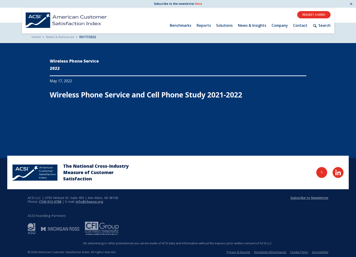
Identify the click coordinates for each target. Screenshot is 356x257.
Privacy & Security (238, 252)
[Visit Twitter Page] (321, 172)
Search (321, 25)
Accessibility (320, 252)
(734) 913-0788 (50, 201)
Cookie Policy (299, 252)
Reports (204, 25)
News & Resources (60, 37)
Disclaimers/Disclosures (270, 252)
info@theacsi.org (89, 201)
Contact (300, 25)
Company (280, 25)
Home (36, 37)
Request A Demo (313, 15)
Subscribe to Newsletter (309, 198)
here (198, 4)
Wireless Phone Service (74, 61)
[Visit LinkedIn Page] (338, 172)
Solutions (224, 25)
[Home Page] (34, 173)
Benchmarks (180, 25)
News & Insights (252, 25)
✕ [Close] (351, 3)
